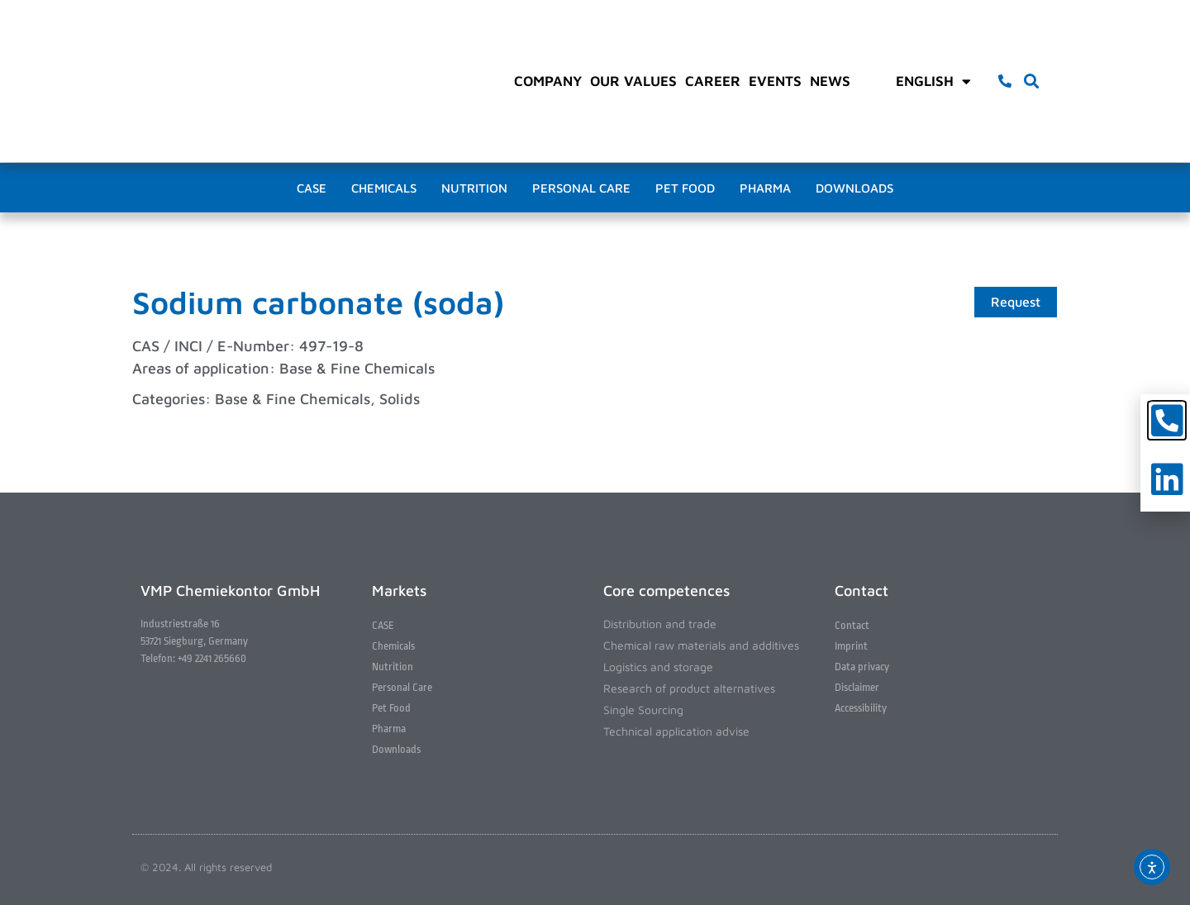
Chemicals (383, 188)
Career (712, 81)
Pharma (765, 188)
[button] (1031, 81)
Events (775, 81)
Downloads (854, 188)
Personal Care (581, 188)
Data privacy (862, 666)
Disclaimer (857, 687)
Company (548, 81)
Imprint (851, 646)
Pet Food (685, 188)
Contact (852, 625)
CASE (311, 188)
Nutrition (474, 188)
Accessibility (861, 708)
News (830, 81)
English (933, 81)
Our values (633, 81)
